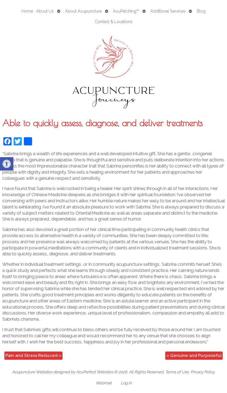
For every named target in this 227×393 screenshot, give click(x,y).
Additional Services (167, 11)
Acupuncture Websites (32, 372)
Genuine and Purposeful (194, 355)
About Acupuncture (83, 11)
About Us (45, 11)
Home (27, 11)
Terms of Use (177, 372)
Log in (126, 383)
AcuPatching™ (126, 11)
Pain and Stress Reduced (33, 355)
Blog (201, 11)
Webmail (103, 383)
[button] (6, 164)
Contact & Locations (113, 21)
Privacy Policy (202, 372)
